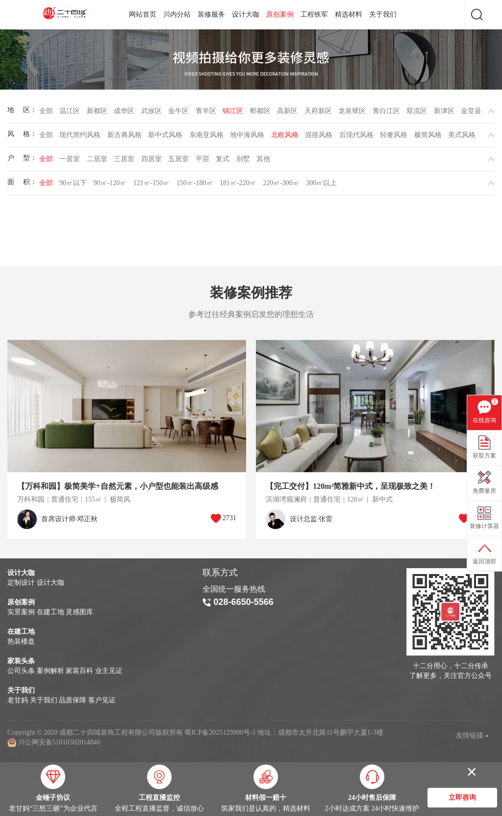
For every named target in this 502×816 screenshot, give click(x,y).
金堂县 (471, 113)
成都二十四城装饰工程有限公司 (66, 13)
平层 (202, 161)
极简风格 (428, 137)
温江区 (69, 113)
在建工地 (50, 612)
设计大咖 (245, 14)
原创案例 (280, 14)
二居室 (97, 161)
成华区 (124, 113)
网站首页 (142, 14)
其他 (263, 161)
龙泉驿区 (352, 113)
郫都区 (260, 113)
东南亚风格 (206, 137)
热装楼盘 (21, 641)
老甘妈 (17, 700)
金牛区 (178, 113)
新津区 (444, 113)
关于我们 (383, 14)
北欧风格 (285, 137)
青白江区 (386, 113)
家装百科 (79, 670)
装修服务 (211, 14)
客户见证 (102, 700)
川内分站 (177, 14)
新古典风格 (124, 137)
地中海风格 (247, 137)
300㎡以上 (321, 185)
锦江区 (233, 113)
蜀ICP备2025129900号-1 (219, 732)
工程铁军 (314, 14)
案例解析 (50, 670)
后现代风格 (356, 137)
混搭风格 (318, 137)
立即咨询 (462, 798)
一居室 (69, 161)
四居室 (151, 161)
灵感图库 (79, 612)
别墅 (243, 161)
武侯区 (151, 113)
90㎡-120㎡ (110, 185)
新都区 (97, 113)
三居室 (124, 161)
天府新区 (318, 113)
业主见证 (109, 670)
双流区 (416, 113)
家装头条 (21, 661)
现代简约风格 (79, 137)
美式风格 (462, 137)
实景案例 (21, 612)
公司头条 (21, 670)
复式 (222, 161)
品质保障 (72, 700)
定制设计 (21, 582)
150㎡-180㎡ (194, 185)
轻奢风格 (393, 137)
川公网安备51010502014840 (59, 742)
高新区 (287, 113)
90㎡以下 (73, 185)
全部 (46, 113)
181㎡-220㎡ (238, 185)
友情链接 (472, 735)
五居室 (178, 161)
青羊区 (206, 113)
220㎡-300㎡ (281, 185)
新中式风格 (165, 137)
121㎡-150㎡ (151, 185)
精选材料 (348, 14)
